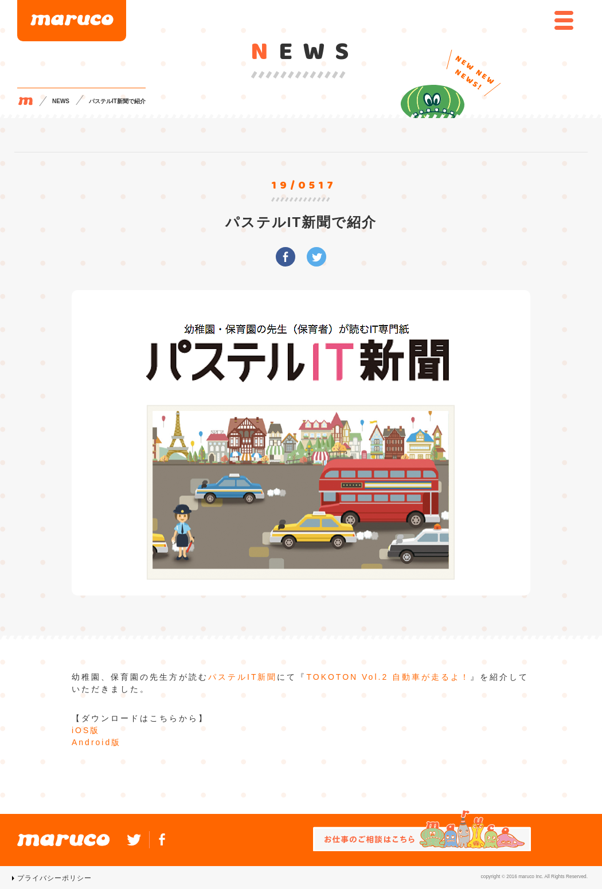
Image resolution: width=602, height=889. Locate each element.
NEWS (60, 101)
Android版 (96, 742)
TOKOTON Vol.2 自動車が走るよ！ (388, 677)
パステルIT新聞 (242, 677)
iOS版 (86, 730)
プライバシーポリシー (54, 878)
